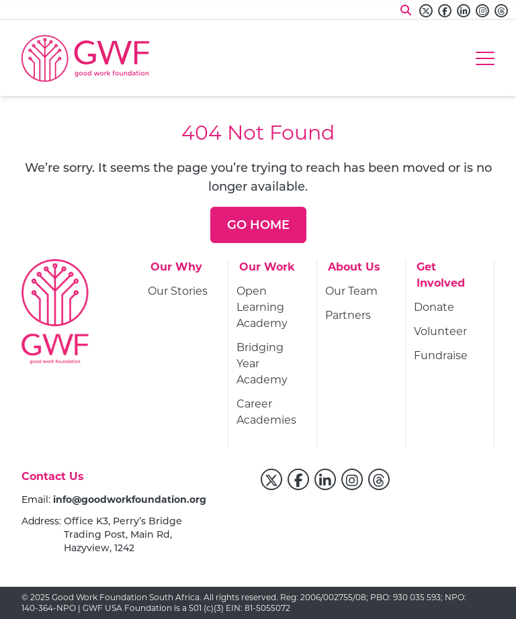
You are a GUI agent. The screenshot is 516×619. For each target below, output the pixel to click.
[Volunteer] (440, 333)
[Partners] (348, 316)
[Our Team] (351, 292)
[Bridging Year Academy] (272, 365)
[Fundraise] (441, 357)
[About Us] (354, 271)
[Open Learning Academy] (272, 308)
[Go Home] (258, 225)
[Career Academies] (272, 413)
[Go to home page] (85, 58)
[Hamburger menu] (485, 58)
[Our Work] (267, 271)
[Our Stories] (178, 292)
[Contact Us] (53, 481)
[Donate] (434, 308)
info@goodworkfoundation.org (129, 499)
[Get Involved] (450, 279)
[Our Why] (176, 271)
